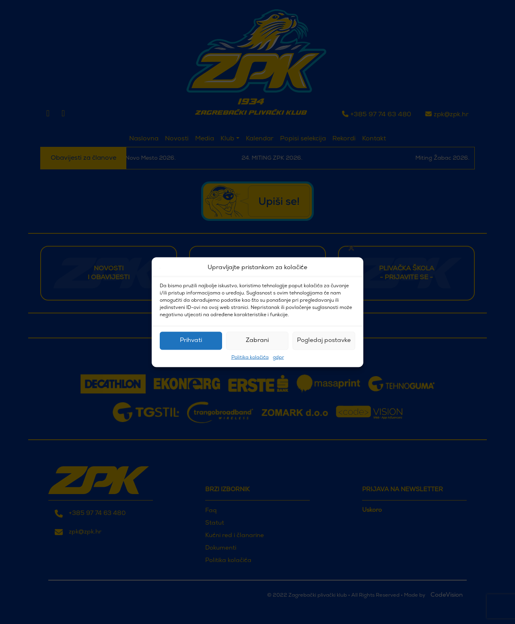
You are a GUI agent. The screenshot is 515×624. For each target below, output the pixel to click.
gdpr (278, 357)
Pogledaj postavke (324, 341)
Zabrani (257, 341)
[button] (351, 268)
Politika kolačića (250, 357)
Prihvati (191, 341)
